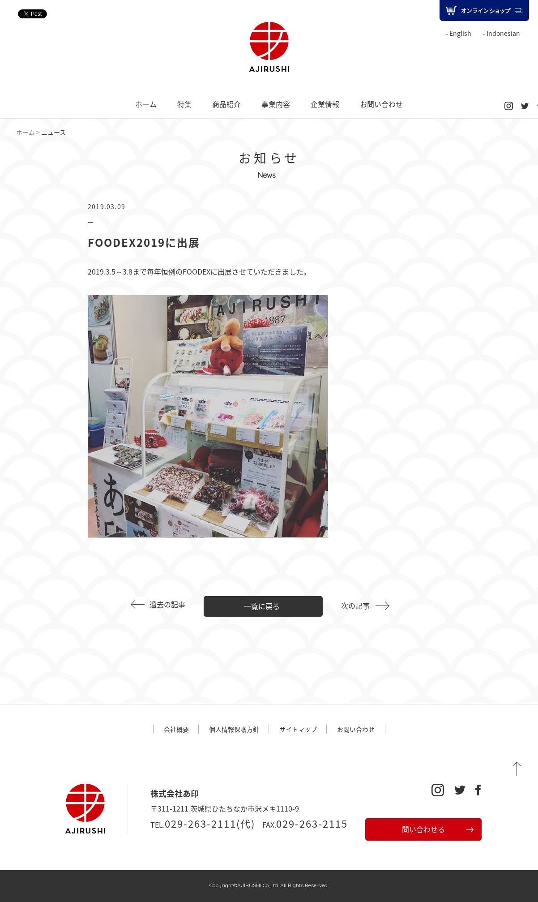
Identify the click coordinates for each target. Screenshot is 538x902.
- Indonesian (501, 33)
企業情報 (325, 103)
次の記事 (355, 605)
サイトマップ (298, 729)
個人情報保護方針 (234, 729)
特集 (184, 103)
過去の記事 (167, 604)
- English (458, 33)
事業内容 (275, 103)
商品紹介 (226, 103)
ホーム (146, 103)
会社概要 (176, 729)
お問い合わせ (381, 103)
